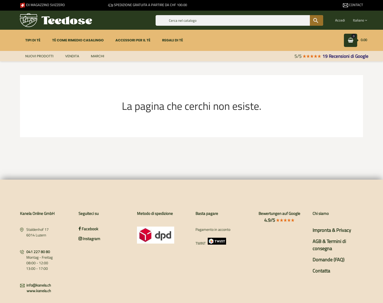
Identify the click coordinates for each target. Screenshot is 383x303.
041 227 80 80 (38, 251)
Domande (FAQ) (328, 259)
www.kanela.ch (39, 290)
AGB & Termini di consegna (329, 245)
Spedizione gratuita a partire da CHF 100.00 (147, 4)
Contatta (321, 270)
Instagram (89, 239)
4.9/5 (279, 220)
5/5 (307, 56)
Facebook (88, 229)
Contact (353, 4)
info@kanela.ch (38, 285)
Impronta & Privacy (332, 230)
